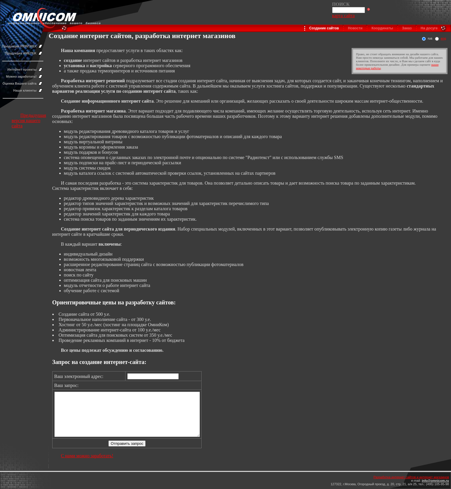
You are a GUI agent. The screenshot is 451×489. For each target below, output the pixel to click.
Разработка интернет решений (93, 80)
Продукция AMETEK (20, 53)
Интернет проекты (21, 69)
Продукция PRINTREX (19, 46)
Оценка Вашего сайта (20, 83)
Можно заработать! (21, 76)
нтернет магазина (107, 110)
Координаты (382, 28)
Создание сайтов (324, 28)
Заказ (407, 28)
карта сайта (343, 15)
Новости (355, 28)
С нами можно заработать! (87, 464)
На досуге (429, 28)
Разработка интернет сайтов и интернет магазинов (411, 477)
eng (443, 38)
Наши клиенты (25, 90)
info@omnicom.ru (435, 480)
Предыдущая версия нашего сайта (29, 120)
